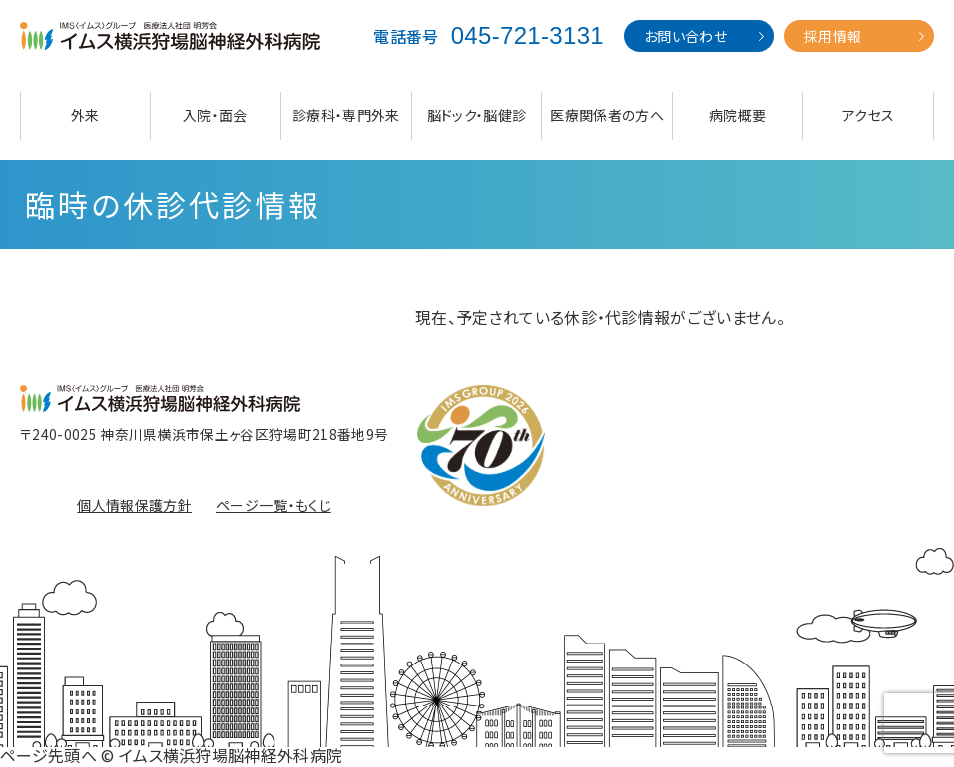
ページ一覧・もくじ (273, 505)
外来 (85, 115)
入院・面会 (215, 115)
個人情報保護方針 (134, 505)
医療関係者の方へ (607, 115)
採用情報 (832, 36)
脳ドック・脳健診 (477, 115)
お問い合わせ (685, 36)
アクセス (868, 115)
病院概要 (737, 115)
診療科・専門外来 (346, 115)
